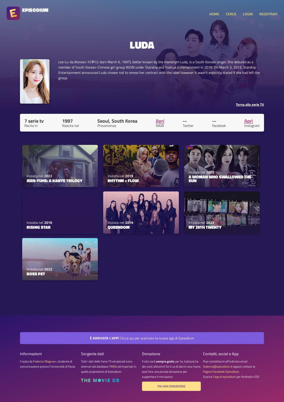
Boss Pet (36, 274)
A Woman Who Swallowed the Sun (220, 179)
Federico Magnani (44, 361)
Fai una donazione (171, 386)
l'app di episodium (224, 376)
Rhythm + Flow (123, 181)
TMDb (113, 366)
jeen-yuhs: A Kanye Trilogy (54, 181)
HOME (214, 14)
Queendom (119, 227)
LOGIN (248, 14)
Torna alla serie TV (250, 104)
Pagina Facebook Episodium (221, 371)
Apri (160, 121)
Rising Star (39, 227)
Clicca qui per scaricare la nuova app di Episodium (142, 338)
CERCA (231, 14)
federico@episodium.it (217, 366)
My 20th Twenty (205, 227)
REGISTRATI (268, 14)
